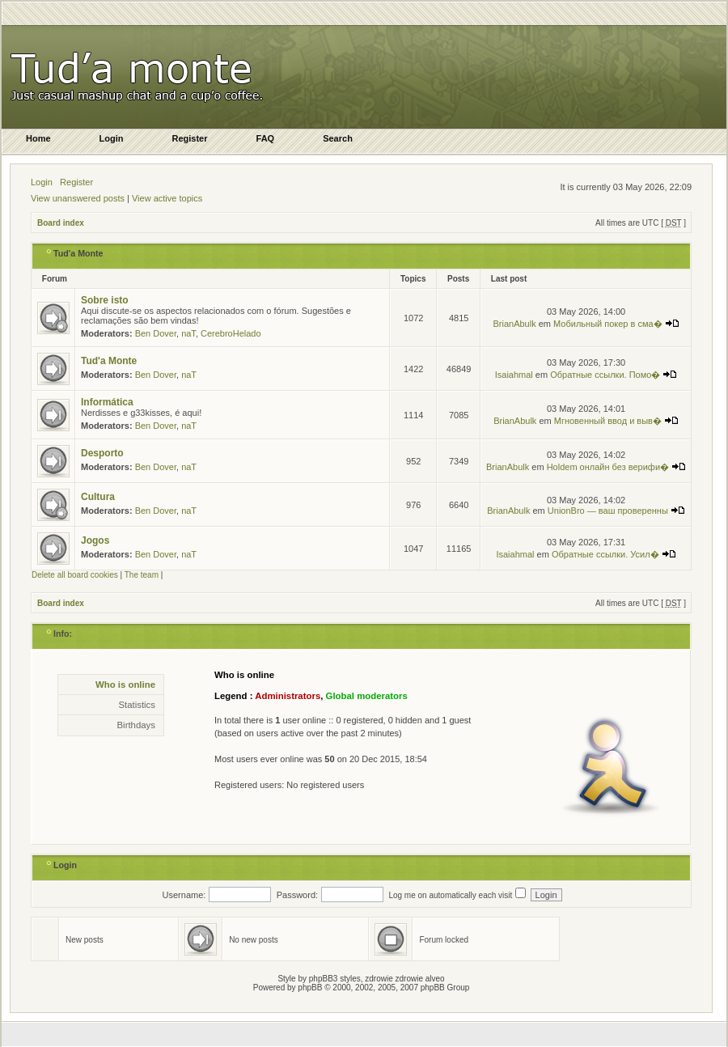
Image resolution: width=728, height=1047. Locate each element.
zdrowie (409, 978)
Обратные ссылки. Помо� (613, 374)
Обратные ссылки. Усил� (614, 554)
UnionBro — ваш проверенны (616, 510)
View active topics (167, 198)
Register (76, 182)
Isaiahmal (514, 374)
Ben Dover (155, 333)
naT (188, 333)
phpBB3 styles (335, 978)
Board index (60, 222)
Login (42, 182)
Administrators (287, 696)
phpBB (310, 987)
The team (142, 574)
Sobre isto (105, 300)
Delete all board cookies (75, 574)
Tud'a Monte (78, 253)
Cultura (98, 496)
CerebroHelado (231, 333)
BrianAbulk (514, 324)
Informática (107, 402)
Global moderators (367, 696)
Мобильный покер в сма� (616, 324)
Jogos (95, 540)
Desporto (102, 453)
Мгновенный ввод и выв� (616, 421)
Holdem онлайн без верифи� (616, 467)
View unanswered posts (78, 198)
